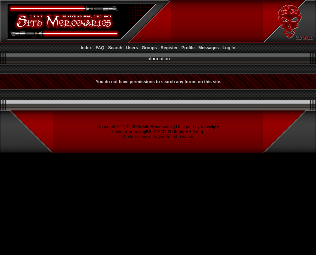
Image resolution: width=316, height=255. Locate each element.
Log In (228, 47)
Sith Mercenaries (157, 127)
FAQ (100, 47)
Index (86, 47)
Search (115, 47)
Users (132, 47)
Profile (187, 47)
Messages (208, 47)
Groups (149, 47)
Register (168, 47)
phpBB (145, 132)
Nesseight (210, 127)
